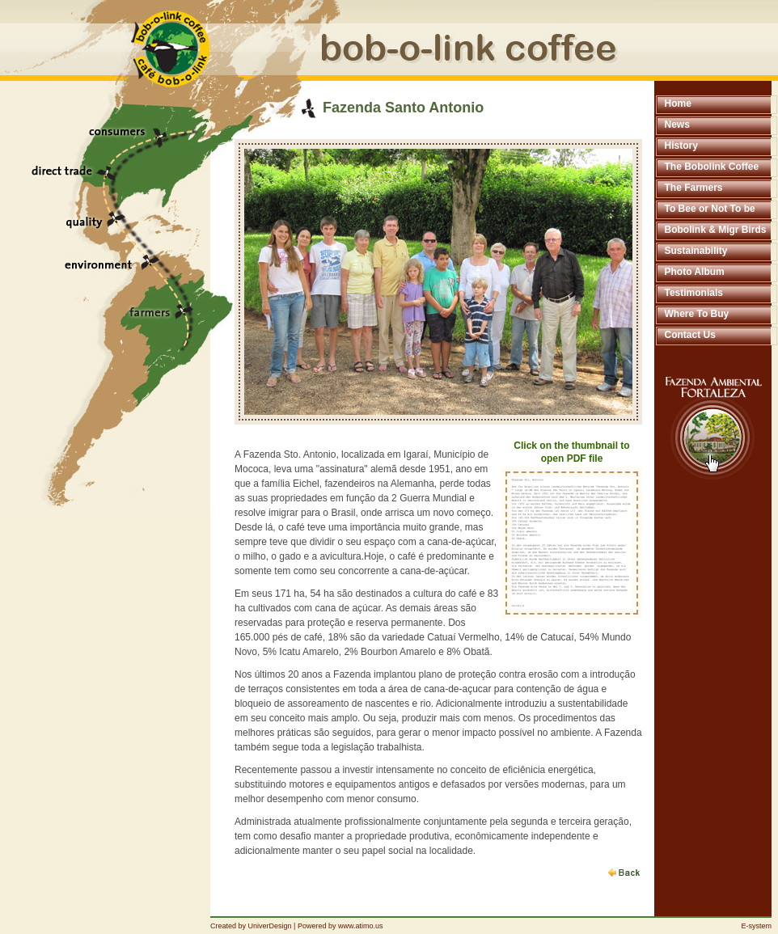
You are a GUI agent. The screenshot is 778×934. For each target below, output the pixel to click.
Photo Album (695, 271)
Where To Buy (697, 313)
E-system (756, 926)
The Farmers (694, 187)
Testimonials (694, 292)
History (681, 145)
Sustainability (696, 250)
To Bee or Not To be (710, 208)
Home (678, 103)
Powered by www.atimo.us (340, 926)
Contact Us (690, 334)
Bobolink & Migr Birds (716, 229)
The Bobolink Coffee (712, 166)
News (677, 124)
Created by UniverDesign (251, 926)
